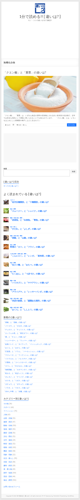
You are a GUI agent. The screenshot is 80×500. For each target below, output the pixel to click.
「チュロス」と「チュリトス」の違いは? (19, 330)
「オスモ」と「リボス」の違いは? (16, 380)
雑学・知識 (8, 473)
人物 (5, 414)
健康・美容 (8, 422)
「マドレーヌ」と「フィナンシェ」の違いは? (21, 355)
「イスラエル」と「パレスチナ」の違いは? (20, 359)
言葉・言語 (8, 462)
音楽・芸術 (8, 476)
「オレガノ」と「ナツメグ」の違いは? (18, 377)
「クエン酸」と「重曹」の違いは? (25, 72)
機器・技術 (8, 451)
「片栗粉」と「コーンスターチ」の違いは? (20, 362)
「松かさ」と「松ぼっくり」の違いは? (18, 373)
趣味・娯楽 (8, 465)
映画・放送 (8, 444)
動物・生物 (8, 425)
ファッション (9, 411)
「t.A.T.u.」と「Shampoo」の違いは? (17, 366)
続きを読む (71, 125)
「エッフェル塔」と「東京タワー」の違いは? (21, 333)
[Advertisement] (40, 42)
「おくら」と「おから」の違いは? (16, 348)
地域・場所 (8, 429)
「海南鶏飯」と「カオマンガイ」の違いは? (20, 370)
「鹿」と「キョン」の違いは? (15, 337)
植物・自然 (8, 447)
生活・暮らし (22, 125)
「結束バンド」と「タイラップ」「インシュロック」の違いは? (27, 344)
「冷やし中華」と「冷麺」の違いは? (17, 391)
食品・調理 (8, 480)
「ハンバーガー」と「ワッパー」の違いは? (20, 340)
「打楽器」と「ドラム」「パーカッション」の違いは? (24, 351)
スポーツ (7, 407)
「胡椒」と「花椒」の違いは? (15, 322)
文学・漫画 (8, 440)
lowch (8, 125)
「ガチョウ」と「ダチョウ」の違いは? (18, 384)
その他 (6, 404)
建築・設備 (8, 433)
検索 (5, 169)
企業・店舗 (8, 418)
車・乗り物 (8, 469)
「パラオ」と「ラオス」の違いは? (16, 388)
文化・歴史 (8, 436)
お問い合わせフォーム (12, 487)
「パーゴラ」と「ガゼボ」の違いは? (17, 326)
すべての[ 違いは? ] (11, 186)
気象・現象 (8, 455)
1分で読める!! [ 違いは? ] (40, 16)
